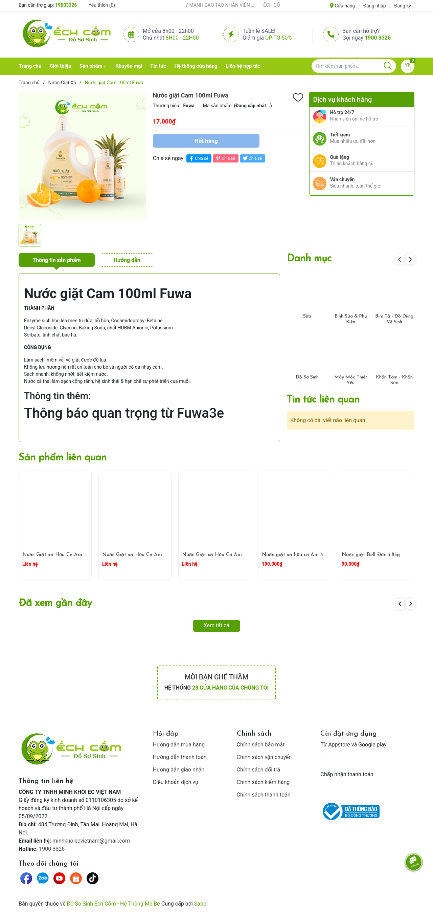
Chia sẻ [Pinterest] (225, 158)
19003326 (66, 5)
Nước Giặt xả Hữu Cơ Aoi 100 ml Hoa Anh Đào (238, 555)
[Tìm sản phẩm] (354, 66)
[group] (82, 156)
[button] (410, 259)
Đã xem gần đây (55, 603)
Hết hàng (206, 140)
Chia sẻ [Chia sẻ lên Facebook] (198, 158)
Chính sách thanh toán (264, 794)
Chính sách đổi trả (258, 769)
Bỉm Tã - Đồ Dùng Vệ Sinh (394, 319)
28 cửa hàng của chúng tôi (230, 687)
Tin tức (158, 66)
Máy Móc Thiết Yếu (350, 380)
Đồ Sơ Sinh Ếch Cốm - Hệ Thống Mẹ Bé (113, 903)
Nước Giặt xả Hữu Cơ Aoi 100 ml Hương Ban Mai (80, 555)
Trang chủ (30, 66)
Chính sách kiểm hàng (263, 782)
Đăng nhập (374, 5)
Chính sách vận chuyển (264, 757)
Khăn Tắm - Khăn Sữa (394, 380)
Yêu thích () (102, 5)
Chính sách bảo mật (261, 744)
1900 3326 (378, 38)
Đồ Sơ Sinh (307, 377)
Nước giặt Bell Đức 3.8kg (371, 555)
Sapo (200, 903)
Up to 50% (278, 38)
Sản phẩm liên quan (63, 458)
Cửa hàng (342, 5)
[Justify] (388, 66)
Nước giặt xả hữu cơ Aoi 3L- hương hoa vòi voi (317, 555)
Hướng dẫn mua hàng (179, 744)
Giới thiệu (60, 66)
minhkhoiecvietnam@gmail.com (91, 841)
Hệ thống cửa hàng (196, 66)
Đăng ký (402, 5)
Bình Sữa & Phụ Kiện (351, 319)
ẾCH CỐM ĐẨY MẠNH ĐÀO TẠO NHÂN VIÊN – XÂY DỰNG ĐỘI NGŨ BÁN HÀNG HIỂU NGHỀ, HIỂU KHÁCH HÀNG (214, 5)
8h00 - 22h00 (182, 38)
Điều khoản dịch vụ (175, 782)
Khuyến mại (128, 66)
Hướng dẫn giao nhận (179, 769)
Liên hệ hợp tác (243, 66)
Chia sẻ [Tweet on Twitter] (252, 158)
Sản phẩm (90, 66)
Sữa (307, 316)
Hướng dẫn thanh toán (180, 757)
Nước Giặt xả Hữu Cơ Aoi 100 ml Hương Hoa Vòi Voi (164, 555)
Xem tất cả (217, 625)
